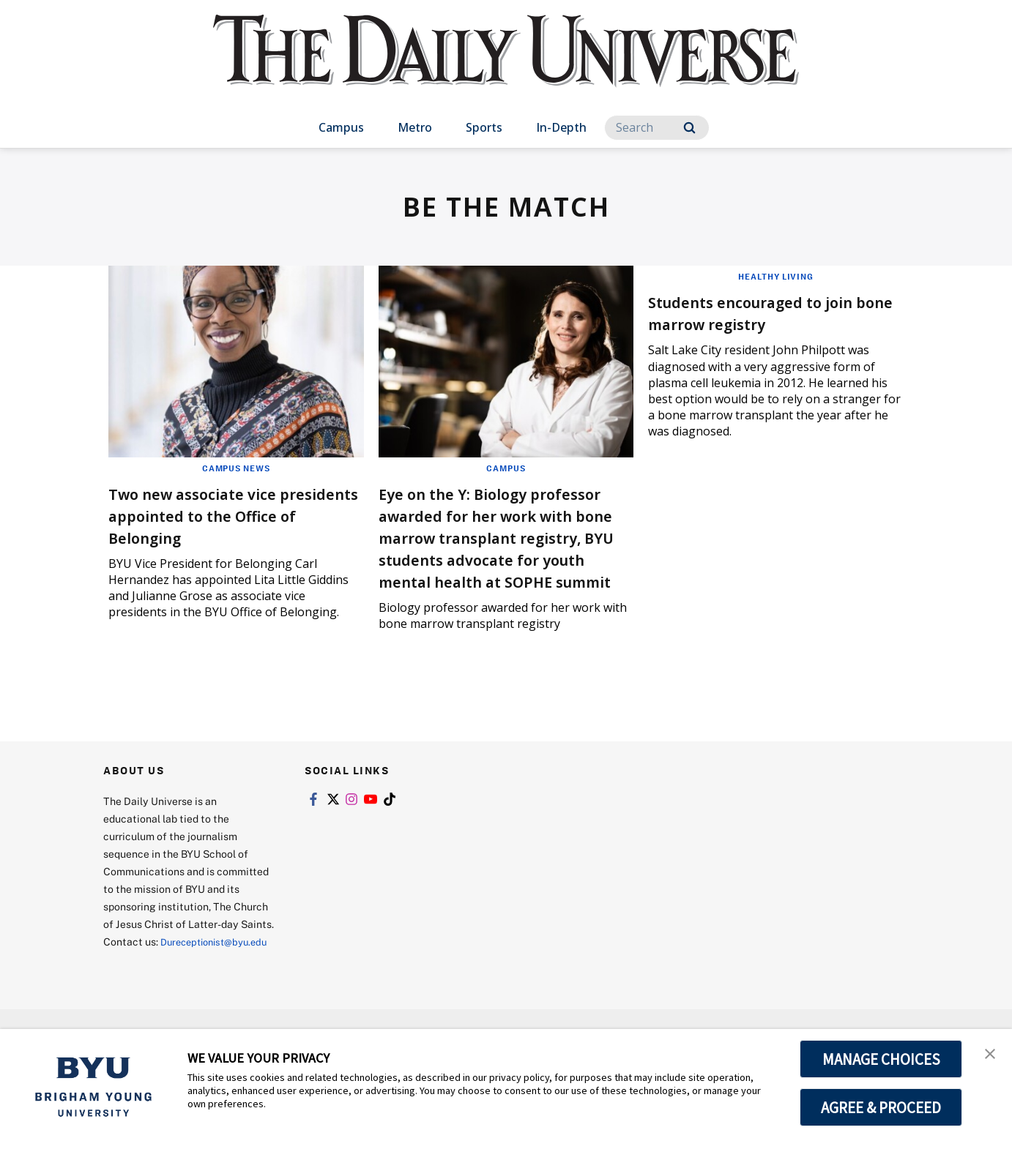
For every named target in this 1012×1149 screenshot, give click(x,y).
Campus (341, 127)
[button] (987, 1055)
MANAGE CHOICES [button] (881, 1059)
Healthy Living (776, 276)
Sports (484, 127)
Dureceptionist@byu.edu (162, 1003)
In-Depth (561, 127)
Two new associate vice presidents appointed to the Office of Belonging (229, 515)
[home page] (506, 65)
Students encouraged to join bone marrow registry (771, 312)
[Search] (657, 128)
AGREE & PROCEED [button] (881, 1107)
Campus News (236, 468)
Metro (415, 127)
